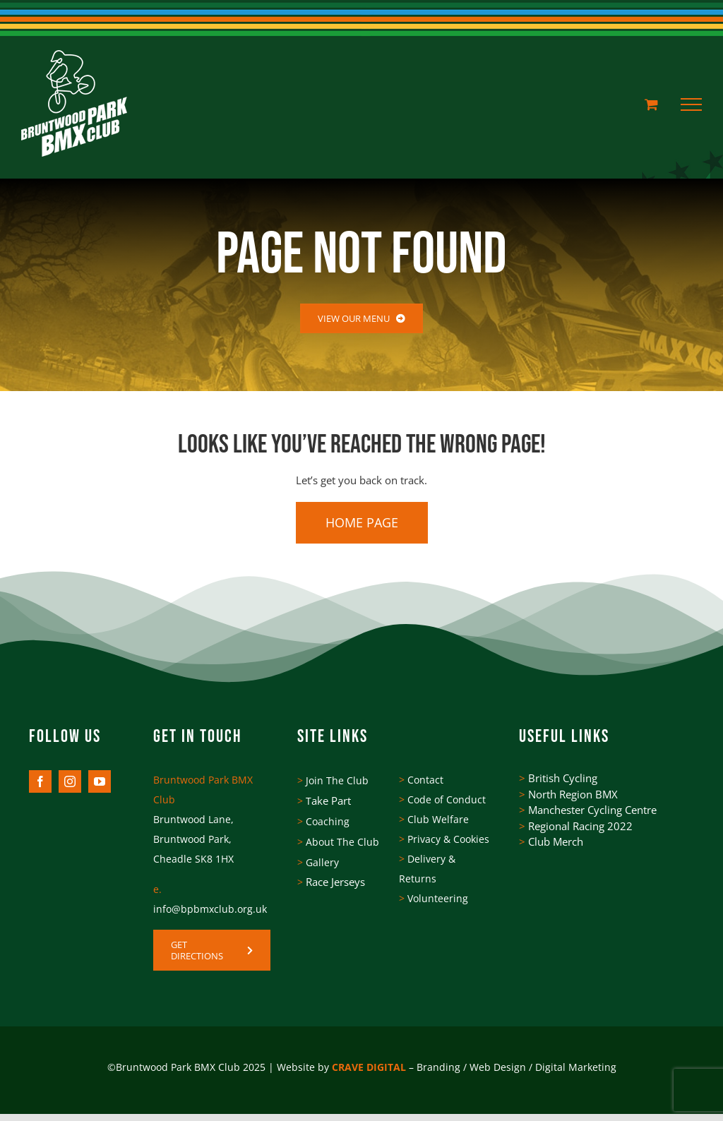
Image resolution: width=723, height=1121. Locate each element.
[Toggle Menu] (691, 104)
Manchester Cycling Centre (588, 810)
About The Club (338, 842)
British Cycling (561, 778)
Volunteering (433, 898)
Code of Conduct (442, 799)
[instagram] (70, 781)
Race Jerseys (335, 882)
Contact (421, 779)
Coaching (323, 821)
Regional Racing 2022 (580, 826)
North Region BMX (568, 794)
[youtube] (99, 781)
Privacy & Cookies (444, 839)
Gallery (318, 862)
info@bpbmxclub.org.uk (210, 909)
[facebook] (40, 781)
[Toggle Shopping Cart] (651, 104)
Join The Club (333, 780)
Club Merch (555, 841)
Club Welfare (434, 819)
